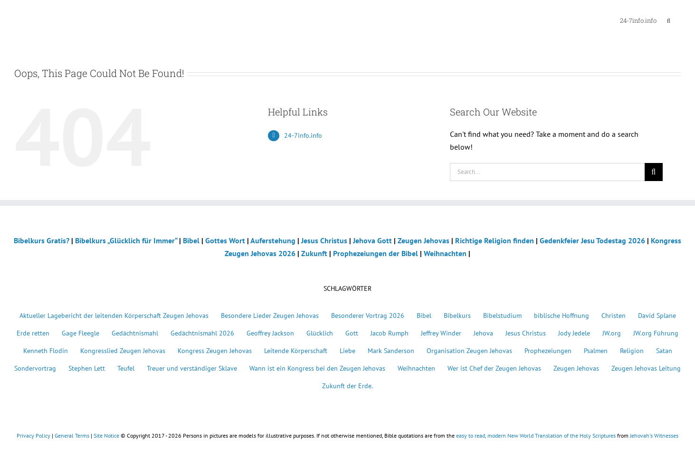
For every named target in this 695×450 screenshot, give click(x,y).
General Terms (72, 435)
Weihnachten (445, 253)
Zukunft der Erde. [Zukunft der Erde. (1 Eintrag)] (347, 385)
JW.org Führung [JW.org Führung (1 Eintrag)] (655, 332)
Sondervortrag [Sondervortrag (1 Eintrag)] (35, 368)
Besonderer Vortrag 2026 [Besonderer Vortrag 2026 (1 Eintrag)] (367, 315)
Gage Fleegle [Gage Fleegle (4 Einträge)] (80, 332)
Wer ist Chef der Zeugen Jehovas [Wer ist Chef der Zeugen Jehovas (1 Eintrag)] (494, 368)
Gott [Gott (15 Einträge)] (351, 332)
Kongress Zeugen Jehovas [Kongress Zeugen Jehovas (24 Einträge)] (215, 350)
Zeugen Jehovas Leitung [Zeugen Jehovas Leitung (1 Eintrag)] (646, 368)
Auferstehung (272, 240)
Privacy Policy (33, 435)
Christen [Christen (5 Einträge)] (613, 315)
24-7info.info (303, 135)
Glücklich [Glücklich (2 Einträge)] (319, 332)
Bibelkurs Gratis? (41, 240)
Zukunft (314, 253)
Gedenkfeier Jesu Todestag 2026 (592, 240)
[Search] (654, 172)
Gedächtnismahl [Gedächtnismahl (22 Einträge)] (135, 332)
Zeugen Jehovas (423, 240)
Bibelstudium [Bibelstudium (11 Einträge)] (502, 315)
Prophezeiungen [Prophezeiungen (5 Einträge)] (547, 350)
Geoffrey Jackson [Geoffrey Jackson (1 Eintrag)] (270, 332)
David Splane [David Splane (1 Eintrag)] (657, 315)
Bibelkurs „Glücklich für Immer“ (126, 240)
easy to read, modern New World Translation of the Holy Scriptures (536, 435)
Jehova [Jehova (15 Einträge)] (483, 332)
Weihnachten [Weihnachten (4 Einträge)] (416, 368)
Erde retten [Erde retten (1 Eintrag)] (33, 332)
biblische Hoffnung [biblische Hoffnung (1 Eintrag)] (561, 315)
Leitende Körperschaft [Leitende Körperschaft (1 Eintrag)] (295, 350)
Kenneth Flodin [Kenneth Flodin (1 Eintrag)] (45, 350)
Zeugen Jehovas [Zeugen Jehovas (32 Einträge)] (576, 368)
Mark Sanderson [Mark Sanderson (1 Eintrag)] (391, 350)
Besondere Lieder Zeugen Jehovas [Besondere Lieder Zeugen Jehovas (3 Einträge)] (270, 315)
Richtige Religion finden (494, 240)
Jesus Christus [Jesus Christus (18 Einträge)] (525, 332)
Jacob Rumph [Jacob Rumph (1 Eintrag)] (390, 332)
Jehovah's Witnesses (654, 435)
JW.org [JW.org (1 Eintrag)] (611, 332)
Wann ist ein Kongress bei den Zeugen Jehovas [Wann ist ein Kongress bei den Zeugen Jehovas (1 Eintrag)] (317, 368)
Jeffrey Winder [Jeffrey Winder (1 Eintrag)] (441, 332)
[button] (668, 20)
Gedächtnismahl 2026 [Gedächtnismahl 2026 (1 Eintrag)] (202, 332)
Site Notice (106, 435)
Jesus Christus (324, 240)
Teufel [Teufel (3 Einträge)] (125, 368)
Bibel (191, 240)
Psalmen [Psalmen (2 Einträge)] (596, 350)
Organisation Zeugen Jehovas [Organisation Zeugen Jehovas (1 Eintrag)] (469, 350)
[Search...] (547, 172)
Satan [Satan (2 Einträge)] (664, 350)
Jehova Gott (372, 240)
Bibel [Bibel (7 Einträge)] (424, 315)
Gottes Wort (225, 240)
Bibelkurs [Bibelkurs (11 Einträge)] (457, 315)
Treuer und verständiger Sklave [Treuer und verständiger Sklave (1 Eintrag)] (192, 368)
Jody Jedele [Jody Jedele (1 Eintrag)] (574, 332)
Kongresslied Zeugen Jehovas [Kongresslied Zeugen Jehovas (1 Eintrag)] (122, 350)
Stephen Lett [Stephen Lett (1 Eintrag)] (86, 368)
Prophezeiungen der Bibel (375, 253)
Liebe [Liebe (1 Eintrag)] (347, 350)
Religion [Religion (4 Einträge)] (632, 350)
